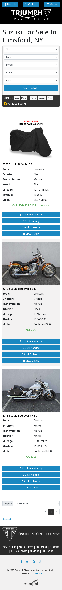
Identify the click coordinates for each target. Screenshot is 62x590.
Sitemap (37, 573)
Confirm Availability (31, 214)
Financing (54, 547)
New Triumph (9, 547)
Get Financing (31, 221)
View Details (31, 233)
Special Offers (26, 547)
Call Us (31, 4)
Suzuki (6, 519)
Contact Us (47, 551)
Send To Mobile (31, 227)
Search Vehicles (31, 88)
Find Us (10, 4)
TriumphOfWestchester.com (29, 570)
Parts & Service (19, 551)
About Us (34, 551)
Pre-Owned (41, 547)
